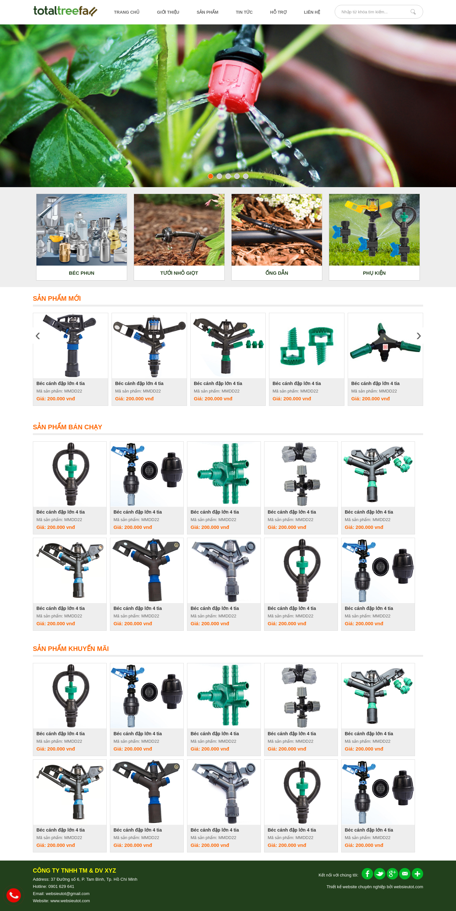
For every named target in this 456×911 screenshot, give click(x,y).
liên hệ (312, 12)
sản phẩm (208, 12)
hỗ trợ (278, 12)
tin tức (244, 12)
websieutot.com (408, 886)
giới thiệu (168, 12)
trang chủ (127, 12)
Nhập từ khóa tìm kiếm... (413, 11)
